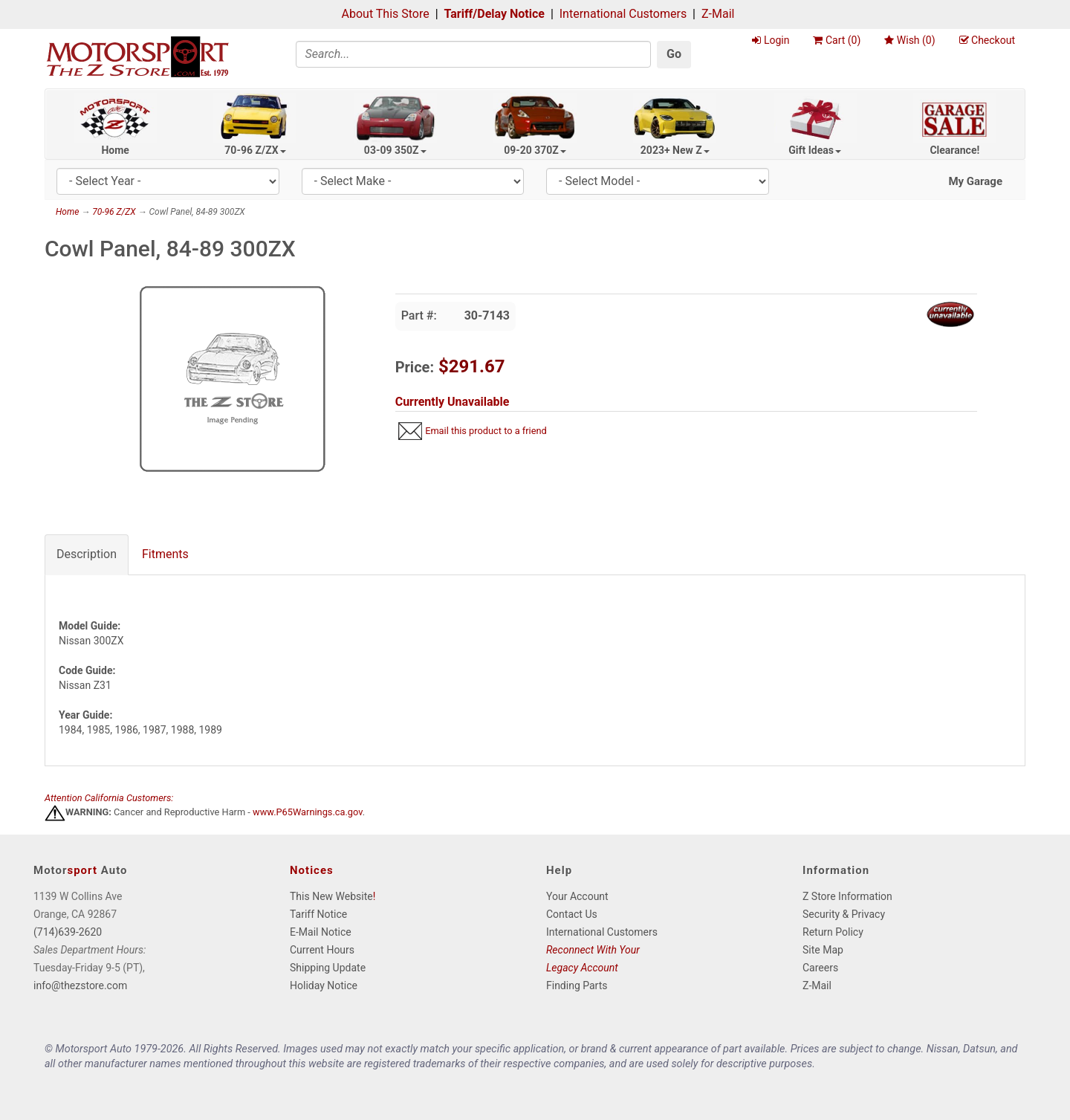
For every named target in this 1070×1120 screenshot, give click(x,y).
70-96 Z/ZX (254, 150)
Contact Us (571, 914)
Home (115, 150)
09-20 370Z (535, 150)
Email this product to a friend (486, 430)
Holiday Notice (323, 985)
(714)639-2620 (67, 932)
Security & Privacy (843, 914)
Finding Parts (577, 985)
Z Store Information (847, 896)
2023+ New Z (675, 150)
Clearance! (954, 150)
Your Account (577, 896)
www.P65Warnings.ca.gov (308, 812)
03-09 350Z (395, 150)
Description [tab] (86, 554)
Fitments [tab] (165, 554)
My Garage (975, 181)
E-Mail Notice (320, 932)
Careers (820, 968)
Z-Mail (717, 14)
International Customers (623, 14)
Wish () (909, 40)
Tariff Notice (318, 914)
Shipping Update (328, 968)
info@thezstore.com (80, 985)
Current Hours (322, 950)
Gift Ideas (814, 150)
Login (770, 40)
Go (674, 54)
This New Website (331, 896)
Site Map (822, 950)
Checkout (987, 40)
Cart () (836, 40)
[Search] (474, 54)
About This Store (385, 14)
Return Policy (832, 932)
